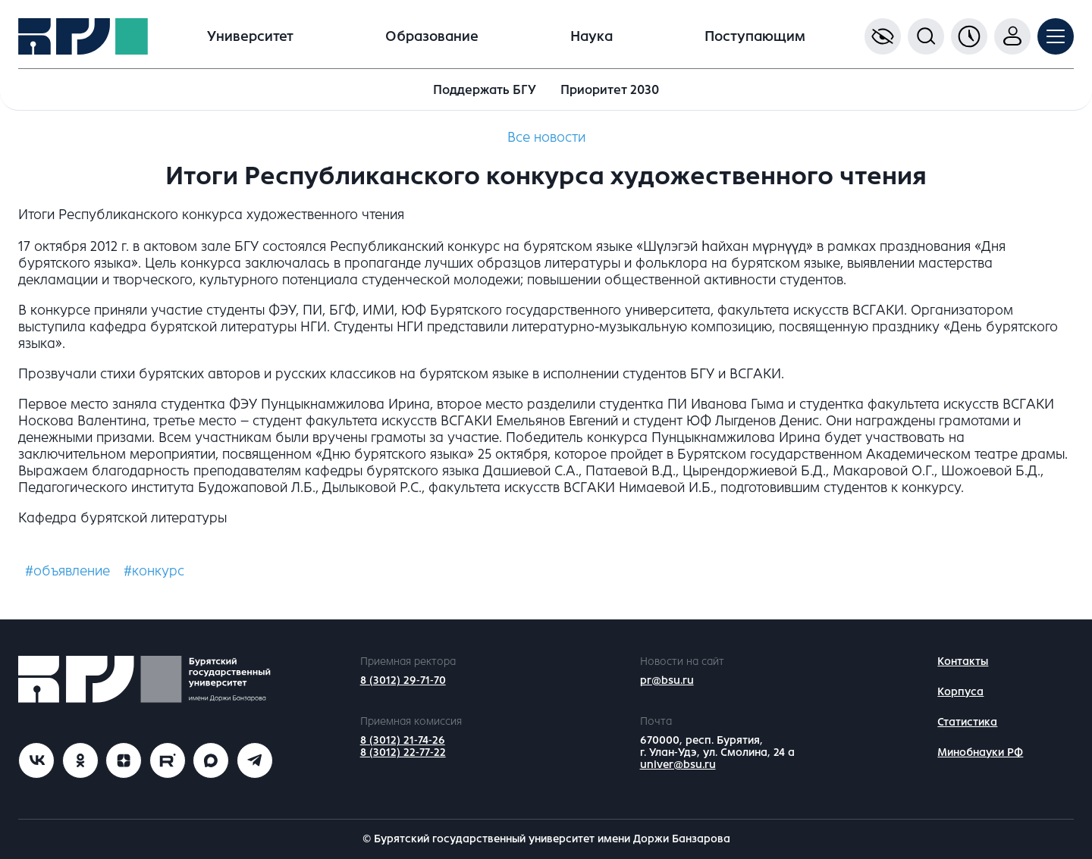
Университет (250, 36)
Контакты (962, 661)
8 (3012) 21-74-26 (402, 740)
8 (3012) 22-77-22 (403, 752)
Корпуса (960, 692)
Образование (432, 36)
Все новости (546, 137)
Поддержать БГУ (484, 89)
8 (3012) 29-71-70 (403, 680)
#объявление (67, 570)
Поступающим (754, 36)
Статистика (967, 722)
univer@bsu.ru (678, 764)
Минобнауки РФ (980, 752)
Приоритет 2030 (609, 89)
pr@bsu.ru (667, 680)
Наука (591, 36)
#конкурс (154, 570)
